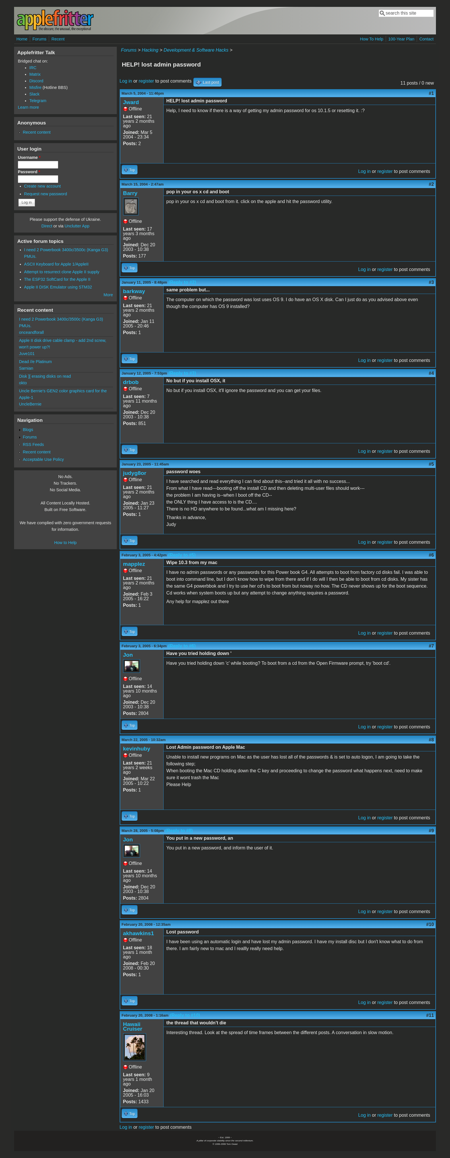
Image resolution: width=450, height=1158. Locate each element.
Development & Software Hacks (196, 50)
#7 (431, 646)
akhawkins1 (138, 933)
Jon (128, 655)
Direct (46, 226)
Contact (426, 39)
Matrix (34, 74)
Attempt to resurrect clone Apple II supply (61, 272)
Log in (126, 81)
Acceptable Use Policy (43, 459)
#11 (430, 1015)
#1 (431, 93)
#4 (431, 373)
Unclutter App (77, 226)
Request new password (45, 194)
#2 (431, 184)
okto (23, 383)
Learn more (28, 107)
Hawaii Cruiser (132, 1026)
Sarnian (26, 368)
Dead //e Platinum (35, 361)
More (108, 295)
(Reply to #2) (182, 282)
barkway (134, 291)
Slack (34, 94)
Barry (130, 193)
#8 (431, 739)
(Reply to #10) (185, 1015)
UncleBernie (30, 404)
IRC (32, 67)
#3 (431, 282)
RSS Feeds (33, 444)
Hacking (150, 50)
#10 (430, 924)
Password (29, 171)
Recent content (37, 132)
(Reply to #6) (182, 646)
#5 (431, 464)
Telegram (37, 100)
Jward (131, 102)
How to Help (65, 542)
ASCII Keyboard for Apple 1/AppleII (56, 264)
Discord (36, 81)
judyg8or (134, 473)
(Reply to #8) (179, 830)
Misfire (35, 87)
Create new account (42, 186)
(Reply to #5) (182, 555)
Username (29, 157)
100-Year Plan (401, 39)
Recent (58, 39)
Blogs (28, 429)
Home (21, 39)
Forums (39, 39)
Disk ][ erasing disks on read (45, 376)
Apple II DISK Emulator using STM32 (58, 287)
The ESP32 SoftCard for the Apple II (57, 279)
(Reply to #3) (182, 373)
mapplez (134, 564)
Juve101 (26, 353)
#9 (431, 830)
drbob (131, 382)
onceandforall (31, 332)
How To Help (371, 39)
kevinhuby (136, 749)
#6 (431, 555)
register (146, 81)
